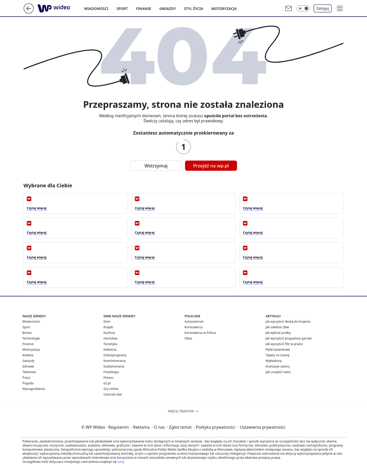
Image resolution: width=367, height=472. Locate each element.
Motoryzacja (224, 8)
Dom (106, 321)
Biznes (27, 333)
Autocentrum (194, 321)
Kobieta (27, 355)
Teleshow (29, 372)
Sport (122, 8)
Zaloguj (323, 8)
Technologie (31, 338)
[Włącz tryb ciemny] (303, 8)
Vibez (188, 338)
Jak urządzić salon (278, 372)
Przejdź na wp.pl (211, 166)
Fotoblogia (111, 372)
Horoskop (110, 338)
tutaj (120, 462)
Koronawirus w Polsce (200, 333)
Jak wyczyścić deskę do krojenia (288, 321)
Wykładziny (274, 361)
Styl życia (193, 8)
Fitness (108, 377)
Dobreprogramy (114, 355)
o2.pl (107, 383)
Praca (26, 377)
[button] (340, 8)
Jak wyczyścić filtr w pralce (284, 344)
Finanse (143, 8)
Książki (108, 327)
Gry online (110, 389)
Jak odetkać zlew (277, 327)
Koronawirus (194, 327)
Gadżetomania (113, 366)
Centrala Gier (112, 394)
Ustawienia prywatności (261, 427)
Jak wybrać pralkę (278, 333)
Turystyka (110, 344)
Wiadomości (96, 8)
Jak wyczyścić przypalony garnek (289, 338)
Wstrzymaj (156, 166)
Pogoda (27, 383)
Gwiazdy (167, 8)
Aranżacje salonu (278, 366)
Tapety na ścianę (277, 355)
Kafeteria (109, 349)
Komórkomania (114, 361)
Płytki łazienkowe (278, 349)
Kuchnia (109, 333)
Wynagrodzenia (33, 389)
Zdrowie (28, 366)
